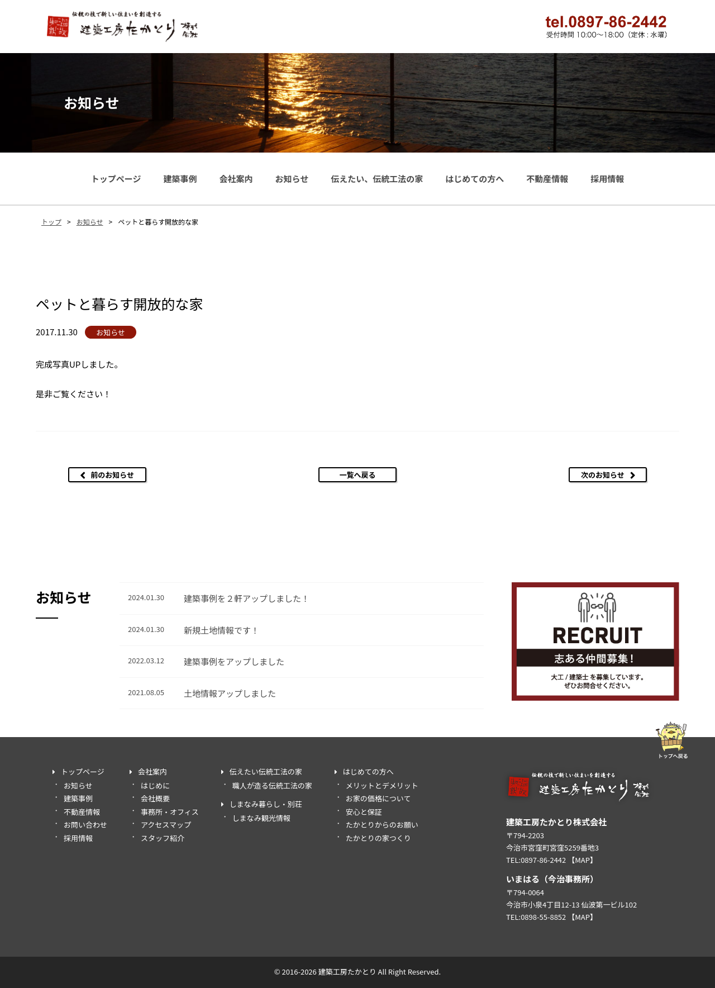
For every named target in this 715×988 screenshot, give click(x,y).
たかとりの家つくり (378, 838)
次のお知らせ (603, 474)
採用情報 (607, 178)
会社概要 (155, 798)
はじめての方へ (474, 178)
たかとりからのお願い (382, 824)
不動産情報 (547, 178)
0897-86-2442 (543, 859)
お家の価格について (378, 798)
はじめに (155, 785)
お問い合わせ (85, 824)
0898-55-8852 (543, 916)
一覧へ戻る (357, 474)
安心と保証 (364, 811)
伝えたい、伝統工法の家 (377, 178)
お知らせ (291, 178)
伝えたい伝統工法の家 (266, 771)
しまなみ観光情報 (261, 818)
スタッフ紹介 (162, 838)
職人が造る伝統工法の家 (272, 785)
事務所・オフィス (170, 811)
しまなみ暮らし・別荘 (266, 804)
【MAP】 (582, 859)
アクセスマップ (166, 824)
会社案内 (235, 178)
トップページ (116, 178)
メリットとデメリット (382, 785)
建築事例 (180, 178)
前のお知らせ (112, 474)
